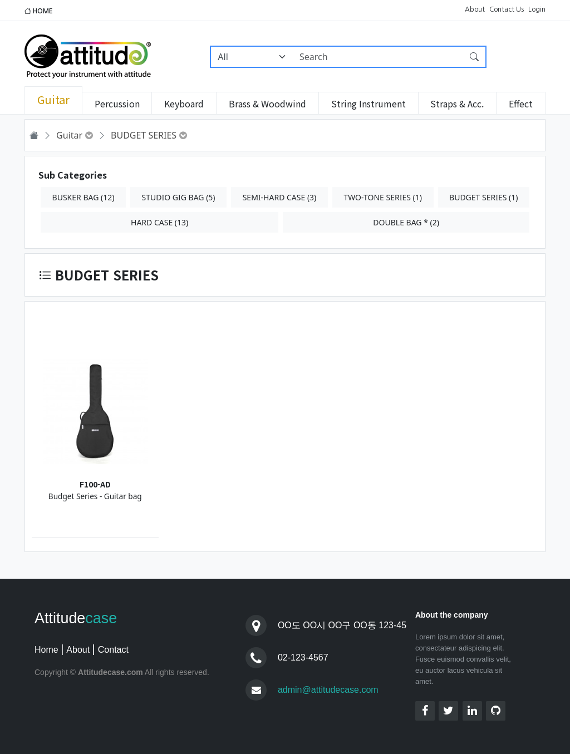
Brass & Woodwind (267, 103)
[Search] (378, 57)
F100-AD (95, 484)
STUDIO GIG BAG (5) (178, 197)
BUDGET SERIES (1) (483, 197)
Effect (521, 103)
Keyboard (184, 103)
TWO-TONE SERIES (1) (382, 197)
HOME (38, 11)
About (475, 9)
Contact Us (506, 9)
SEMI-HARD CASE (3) (280, 197)
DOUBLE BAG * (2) (406, 222)
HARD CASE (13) (159, 222)
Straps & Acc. (457, 103)
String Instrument (368, 103)
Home (46, 649)
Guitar (53, 99)
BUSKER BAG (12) (83, 197)
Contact (113, 649)
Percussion (117, 103)
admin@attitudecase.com (328, 689)
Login (537, 9)
